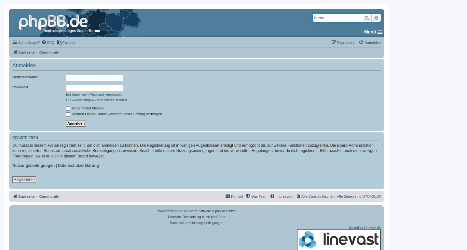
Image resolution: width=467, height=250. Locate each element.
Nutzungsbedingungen (33, 165)
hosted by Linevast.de (339, 238)
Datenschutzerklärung (78, 165)
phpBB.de (218, 217)
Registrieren (24, 179)
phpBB (180, 211)
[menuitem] (47, 42)
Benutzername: (25, 77)
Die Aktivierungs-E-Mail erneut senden (96, 100)
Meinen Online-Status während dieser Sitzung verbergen (114, 114)
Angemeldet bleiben (85, 108)
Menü (370, 31)
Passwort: (21, 87)
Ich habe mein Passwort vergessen (94, 94)
